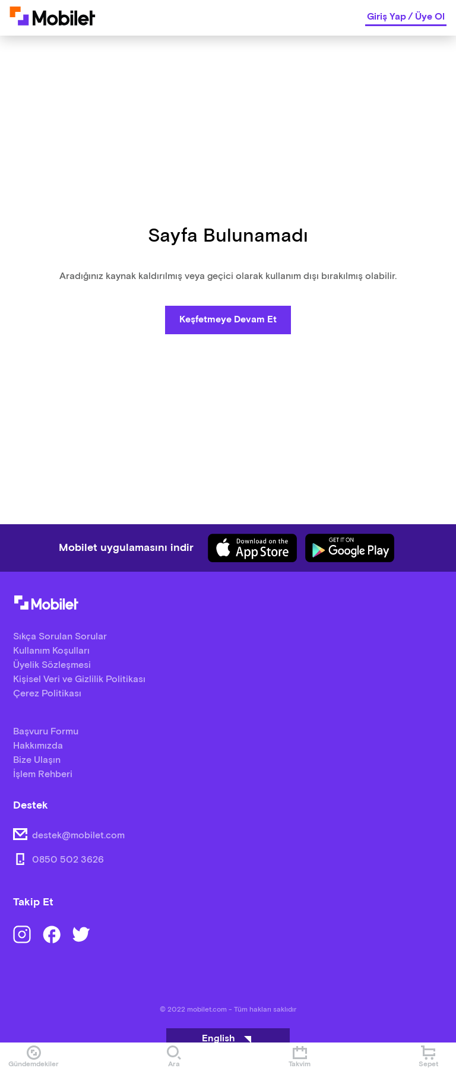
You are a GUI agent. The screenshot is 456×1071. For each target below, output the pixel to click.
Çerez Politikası (47, 693)
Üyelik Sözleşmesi (52, 665)
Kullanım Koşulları (51, 651)
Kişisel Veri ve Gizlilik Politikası (79, 679)
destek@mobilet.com (78, 835)
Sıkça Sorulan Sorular (60, 636)
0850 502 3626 (68, 860)
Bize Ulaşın (37, 760)
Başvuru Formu (45, 731)
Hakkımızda (38, 746)
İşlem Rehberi (42, 774)
